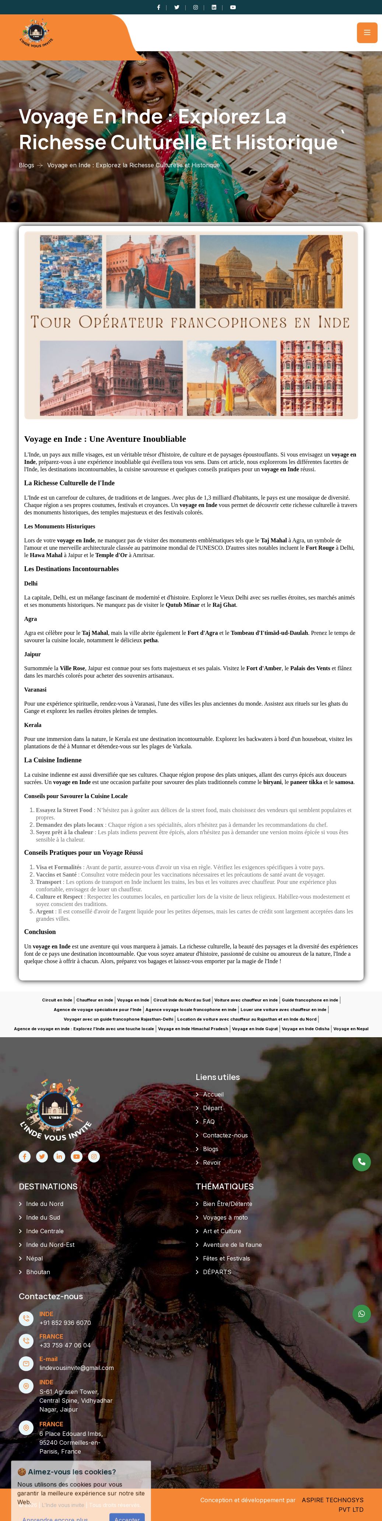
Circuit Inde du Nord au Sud (181, 1000)
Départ (212, 1108)
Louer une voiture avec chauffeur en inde (283, 1009)
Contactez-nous (225, 1135)
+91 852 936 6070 (65, 1322)
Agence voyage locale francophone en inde (191, 1009)
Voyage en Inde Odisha (305, 1028)
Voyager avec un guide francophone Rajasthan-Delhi (118, 1019)
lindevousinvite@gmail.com (76, 1367)
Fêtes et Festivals (226, 1258)
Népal (34, 1258)
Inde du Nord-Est (50, 1244)
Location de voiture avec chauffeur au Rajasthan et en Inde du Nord (246, 1019)
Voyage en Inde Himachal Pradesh (193, 1028)
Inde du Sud (43, 1217)
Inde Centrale (45, 1231)
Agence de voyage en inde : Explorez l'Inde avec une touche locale (84, 1028)
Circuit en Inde (57, 1000)
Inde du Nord (44, 1203)
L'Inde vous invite (64, 1505)
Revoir (212, 1162)
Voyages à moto (225, 1217)
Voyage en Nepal (350, 1028)
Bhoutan (38, 1272)
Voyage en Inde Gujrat (255, 1028)
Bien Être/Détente (227, 1203)
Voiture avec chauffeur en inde (246, 1000)
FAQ (209, 1121)
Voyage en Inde (133, 1000)
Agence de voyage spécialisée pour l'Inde (97, 1009)
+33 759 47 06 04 (65, 1345)
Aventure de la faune (232, 1244)
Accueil (213, 1094)
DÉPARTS (217, 1272)
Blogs (26, 165)
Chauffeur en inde (94, 1000)
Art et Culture (222, 1231)
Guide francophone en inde (310, 1000)
